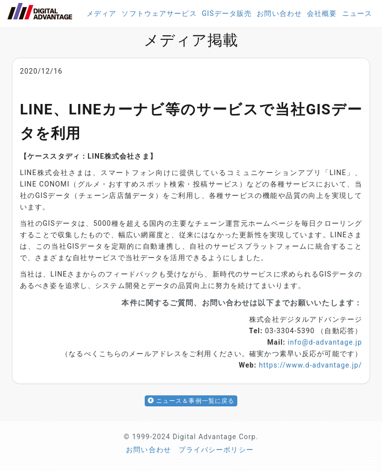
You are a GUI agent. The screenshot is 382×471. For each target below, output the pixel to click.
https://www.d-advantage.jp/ (310, 365)
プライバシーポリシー (216, 450)
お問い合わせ (279, 13)
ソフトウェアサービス (158, 13)
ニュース (357, 13)
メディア (101, 13)
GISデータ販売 (227, 13)
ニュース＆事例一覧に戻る (191, 400)
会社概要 (322, 13)
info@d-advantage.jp (324, 342)
